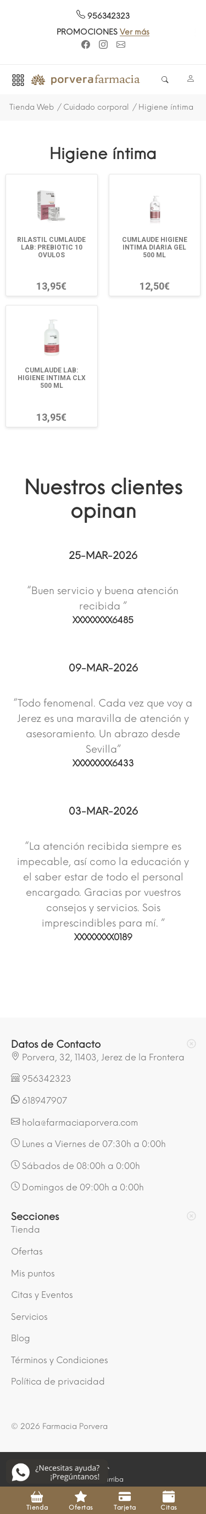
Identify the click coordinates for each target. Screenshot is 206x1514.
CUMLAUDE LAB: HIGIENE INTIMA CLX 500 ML (52, 377)
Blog (20, 1338)
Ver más (141, 32)
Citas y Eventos (42, 1295)
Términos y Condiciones (59, 1360)
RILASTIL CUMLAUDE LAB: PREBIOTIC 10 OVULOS (51, 247)
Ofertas (27, 1251)
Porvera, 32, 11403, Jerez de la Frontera (98, 1057)
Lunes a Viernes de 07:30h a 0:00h (88, 1143)
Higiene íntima (165, 107)
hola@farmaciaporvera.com (74, 1122)
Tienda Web (31, 107)
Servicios (29, 1317)
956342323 (103, 16)
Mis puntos (33, 1273)
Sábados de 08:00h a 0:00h (75, 1165)
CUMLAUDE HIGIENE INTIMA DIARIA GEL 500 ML (154, 247)
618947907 (39, 1100)
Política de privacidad (58, 1381)
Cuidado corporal (96, 107)
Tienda (25, 1229)
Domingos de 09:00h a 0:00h (77, 1187)
